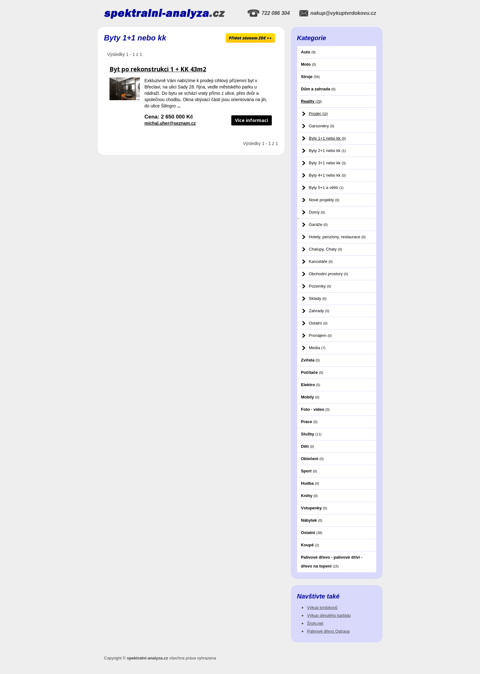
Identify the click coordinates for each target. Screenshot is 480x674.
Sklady (318, 298)
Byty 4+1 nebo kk (327, 175)
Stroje (310, 76)
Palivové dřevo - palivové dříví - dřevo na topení (331, 561)
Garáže (318, 224)
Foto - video (315, 409)
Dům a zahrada (318, 89)
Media (317, 347)
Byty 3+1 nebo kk (327, 163)
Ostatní (318, 323)
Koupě (310, 545)
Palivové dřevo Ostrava (328, 631)
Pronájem (320, 335)
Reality (311, 101)
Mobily (310, 397)
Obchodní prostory (328, 273)
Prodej (318, 113)
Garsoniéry (321, 126)
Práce (309, 421)
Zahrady (319, 310)
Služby (311, 434)
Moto (308, 64)
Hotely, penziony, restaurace (337, 236)
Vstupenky (314, 508)
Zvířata (310, 360)
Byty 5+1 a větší (326, 187)
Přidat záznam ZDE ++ (250, 38)
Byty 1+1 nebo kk (327, 138)
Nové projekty (324, 199)
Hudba (310, 483)
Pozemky (320, 286)
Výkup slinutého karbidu (329, 615)
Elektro (310, 384)
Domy (317, 212)
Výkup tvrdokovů (322, 607)
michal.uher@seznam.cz (170, 123)
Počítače (312, 372)
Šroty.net (315, 623)
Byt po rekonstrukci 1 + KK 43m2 (157, 69)
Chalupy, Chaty (325, 249)
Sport (309, 471)
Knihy (309, 495)
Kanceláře (321, 261)
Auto (308, 52)
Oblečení (312, 458)
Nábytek (311, 520)
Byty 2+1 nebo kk (327, 150)
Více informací (251, 120)
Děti (307, 446)
